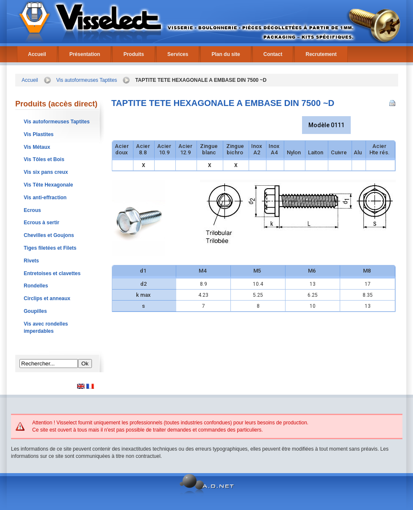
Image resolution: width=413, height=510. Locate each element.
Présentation (84, 54)
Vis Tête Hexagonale (48, 185)
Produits (133, 54)
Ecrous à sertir (41, 223)
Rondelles (36, 286)
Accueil (37, 54)
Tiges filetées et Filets (50, 248)
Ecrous (32, 210)
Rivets (31, 261)
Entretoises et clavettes (52, 273)
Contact (273, 54)
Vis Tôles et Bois (44, 159)
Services (177, 54)
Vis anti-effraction (45, 198)
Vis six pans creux (46, 172)
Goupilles (35, 311)
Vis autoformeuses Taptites (86, 80)
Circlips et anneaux (47, 298)
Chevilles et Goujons (49, 235)
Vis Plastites (39, 134)
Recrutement (320, 54)
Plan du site (225, 54)
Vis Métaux (37, 147)
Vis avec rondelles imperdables (46, 327)
